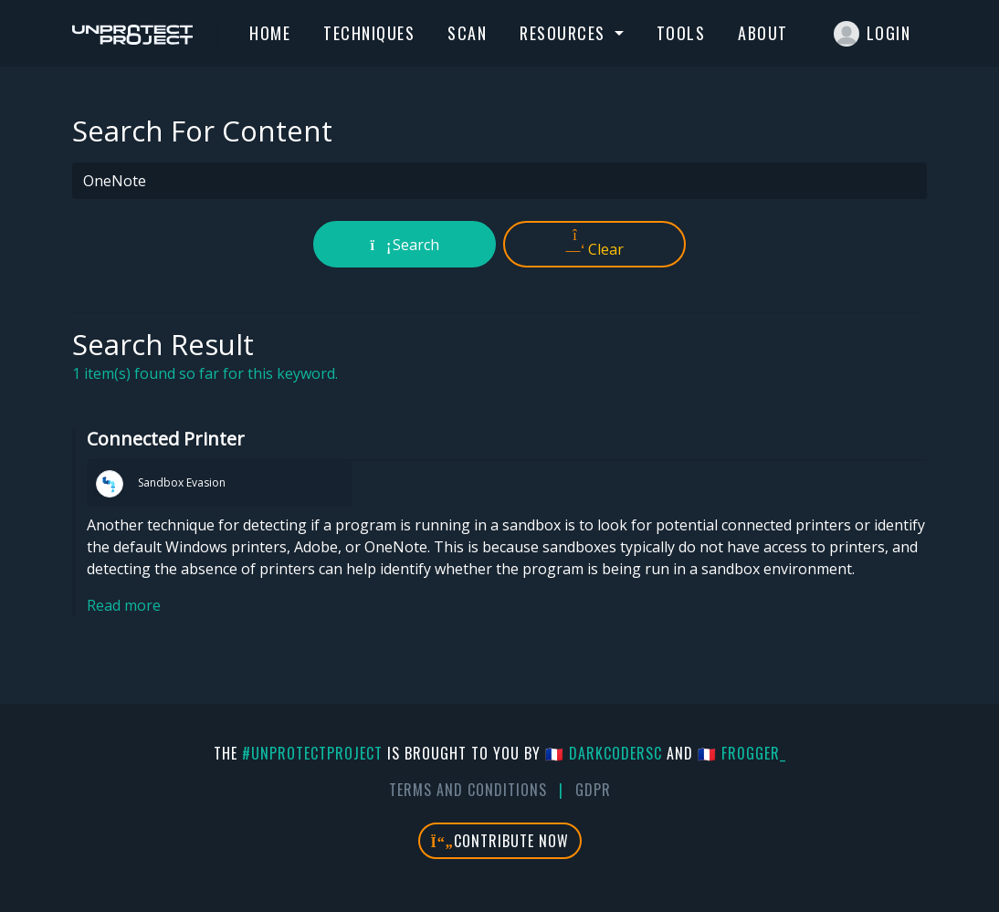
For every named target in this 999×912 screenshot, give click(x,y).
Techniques (369, 33)
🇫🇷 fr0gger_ (742, 753)
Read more (124, 605)
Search (405, 245)
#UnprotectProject (312, 753)
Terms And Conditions (468, 790)
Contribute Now (500, 841)
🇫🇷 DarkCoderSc (603, 753)
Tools (681, 33)
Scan (467, 33)
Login (872, 34)
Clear (595, 243)
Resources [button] (565, 33)
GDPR (593, 790)
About (763, 33)
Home (269, 33)
